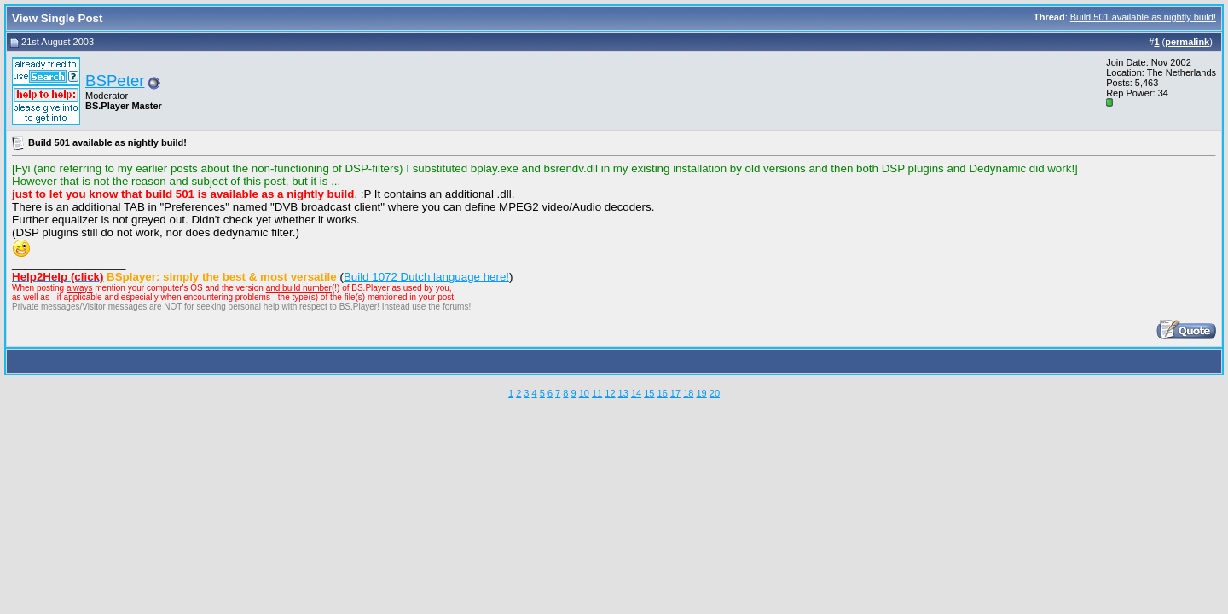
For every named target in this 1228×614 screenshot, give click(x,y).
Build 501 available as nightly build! (1143, 17)
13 (623, 393)
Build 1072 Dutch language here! (426, 276)
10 (584, 393)
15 (649, 393)
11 (597, 393)
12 (610, 393)
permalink (1187, 42)
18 (688, 393)
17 (675, 393)
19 (701, 393)
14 (636, 393)
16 (662, 393)
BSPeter (114, 81)
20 (715, 393)
